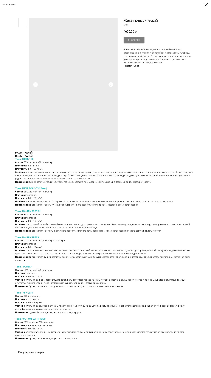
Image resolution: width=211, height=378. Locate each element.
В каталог (10, 4)
